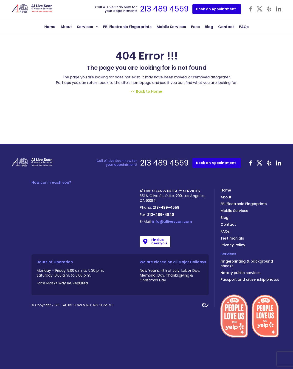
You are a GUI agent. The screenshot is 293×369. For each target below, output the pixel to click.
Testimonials (232, 238)
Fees (195, 27)
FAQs (244, 27)
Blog (209, 27)
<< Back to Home (146, 91)
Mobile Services (171, 27)
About (66, 27)
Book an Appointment (216, 8)
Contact (226, 27)
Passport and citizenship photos (249, 279)
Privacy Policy (232, 245)
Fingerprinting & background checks (246, 263)
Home (49, 27)
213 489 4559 (164, 9)
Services (85, 27)
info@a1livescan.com (172, 221)
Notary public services (240, 272)
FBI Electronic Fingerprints (127, 27)
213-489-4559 (166, 207)
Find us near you (159, 241)
